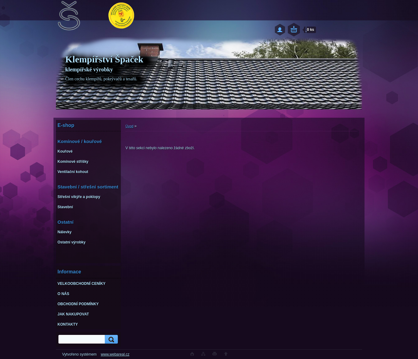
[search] (110, 339)
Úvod (130, 126)
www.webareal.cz (115, 354)
